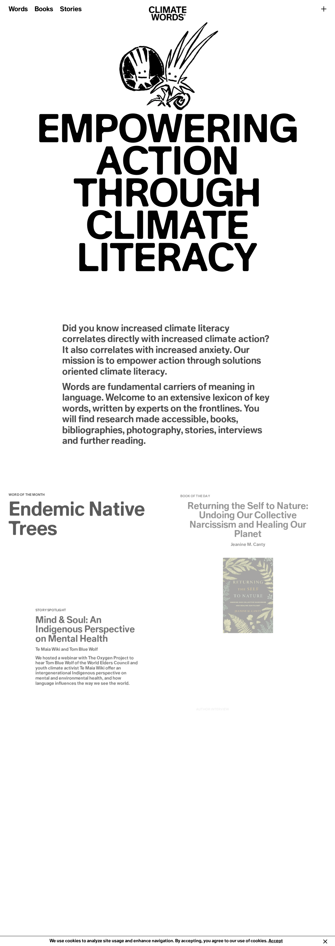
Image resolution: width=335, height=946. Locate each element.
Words (18, 9)
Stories (71, 9)
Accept (275, 941)
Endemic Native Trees (77, 521)
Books (44, 9)
